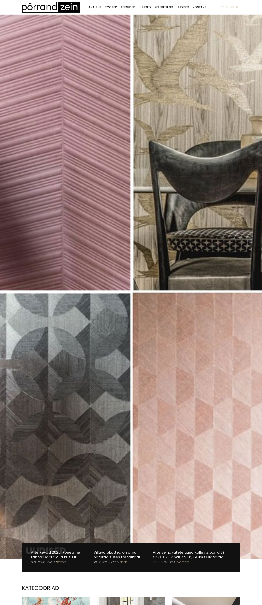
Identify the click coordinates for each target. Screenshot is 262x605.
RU (237, 7)
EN (227, 7)
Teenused (128, 7)
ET (222, 7)
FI (232, 7)
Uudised (183, 7)
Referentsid (163, 7)
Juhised (145, 7)
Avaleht (95, 7)
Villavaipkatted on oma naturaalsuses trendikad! (117, 555)
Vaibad (122, 562)
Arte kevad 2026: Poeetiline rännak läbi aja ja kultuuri (55, 555)
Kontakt (199, 7)
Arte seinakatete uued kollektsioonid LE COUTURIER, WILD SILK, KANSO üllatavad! (189, 555)
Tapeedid (60, 562)
